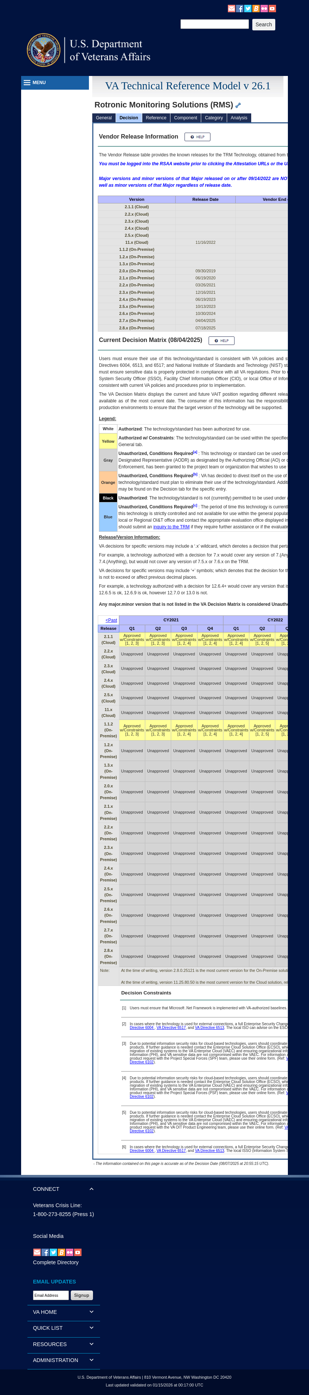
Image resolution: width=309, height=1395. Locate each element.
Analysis (239, 117)
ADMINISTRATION (55, 1360)
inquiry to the (171, 526)
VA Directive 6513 (209, 1028)
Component (185, 117)
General (104, 117)
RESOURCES (50, 1344)
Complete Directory (56, 1262)
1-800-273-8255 (52, 1214)
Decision (129, 117)
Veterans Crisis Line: (57, 1205)
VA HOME (45, 1312)
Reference (156, 117)
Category (214, 117)
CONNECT (46, 1189)
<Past (111, 620)
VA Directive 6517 (171, 1028)
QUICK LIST (48, 1328)
